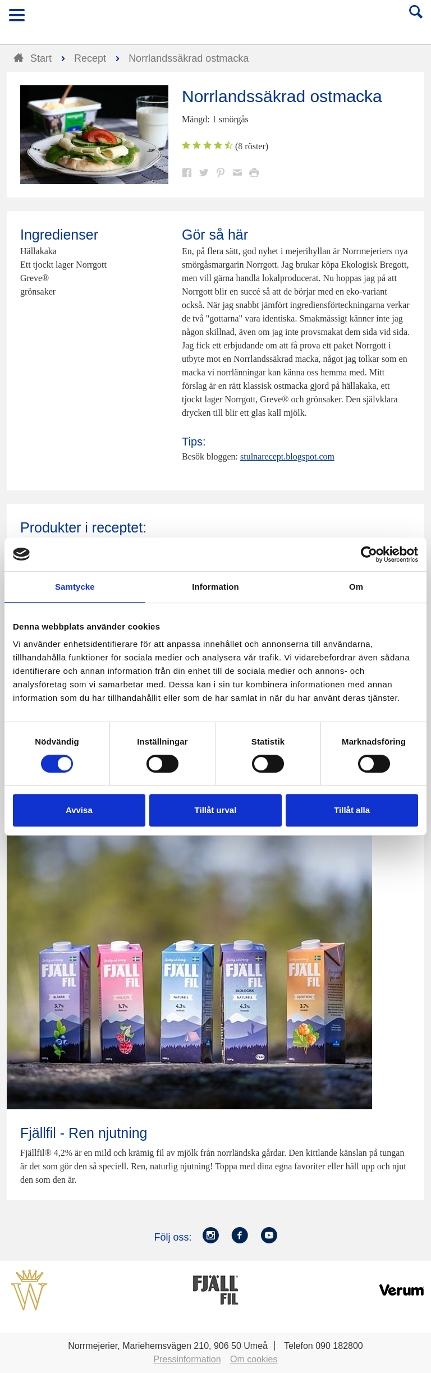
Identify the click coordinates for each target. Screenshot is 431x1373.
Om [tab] (356, 586)
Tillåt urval (216, 810)
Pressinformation (187, 1359)
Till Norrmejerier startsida (216, 19)
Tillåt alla (352, 810)
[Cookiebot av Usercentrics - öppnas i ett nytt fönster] (369, 554)
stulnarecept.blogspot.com (287, 456)
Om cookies (253, 1359)
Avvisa (79, 810)
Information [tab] (215, 586)
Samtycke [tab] (75, 586)
